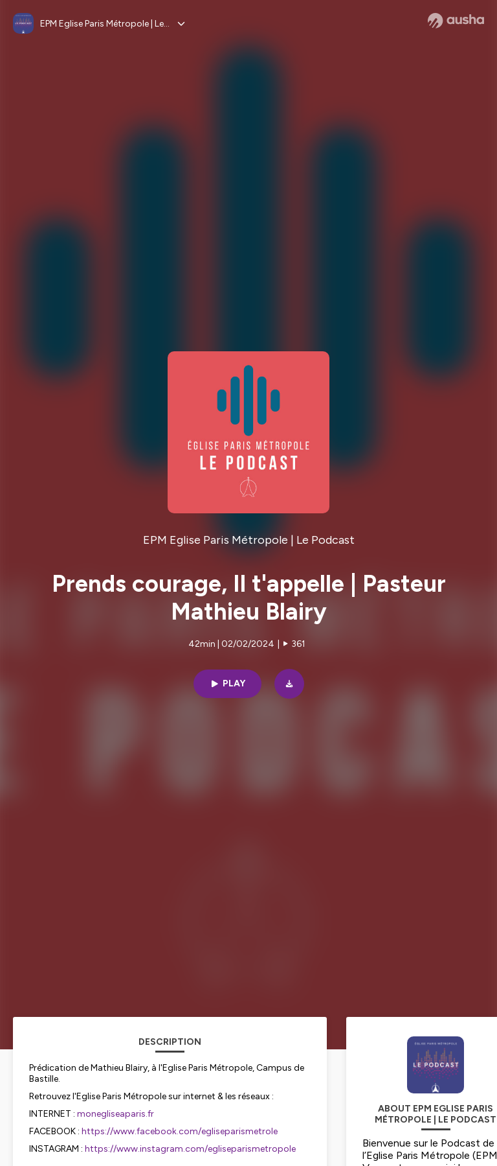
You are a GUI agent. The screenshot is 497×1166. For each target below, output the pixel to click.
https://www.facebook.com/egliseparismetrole (180, 1131)
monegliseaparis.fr (115, 1113)
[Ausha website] (456, 21)
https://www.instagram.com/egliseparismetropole (190, 1148)
